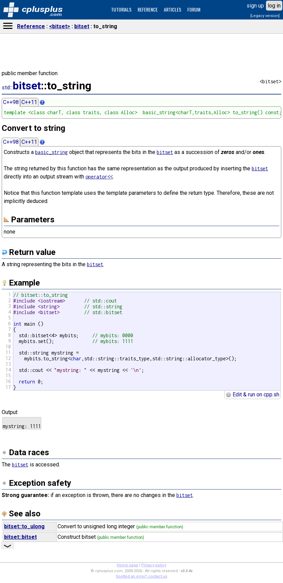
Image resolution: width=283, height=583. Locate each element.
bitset (81, 26)
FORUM (193, 9)
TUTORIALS (121, 9)
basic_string (51, 152)
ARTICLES (172, 9)
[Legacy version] (265, 16)
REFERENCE (148, 9)
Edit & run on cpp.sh (252, 394)
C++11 (29, 102)
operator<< (99, 176)
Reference (31, 26)
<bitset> (59, 26)
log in (274, 5)
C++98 (11, 102)
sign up (255, 5)
